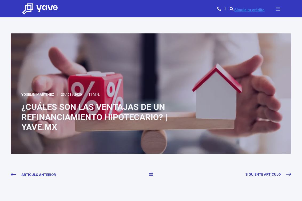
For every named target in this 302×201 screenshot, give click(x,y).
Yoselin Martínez (37, 94)
